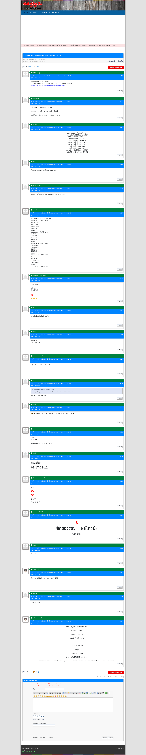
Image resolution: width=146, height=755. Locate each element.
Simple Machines (34, 748)
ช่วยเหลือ (118, 748)
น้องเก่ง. (65, 45)
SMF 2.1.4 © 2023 (26, 748)
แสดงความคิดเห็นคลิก (115, 67)
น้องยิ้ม (72, 45)
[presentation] (47, 731)
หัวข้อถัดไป (119, 61)
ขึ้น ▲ (122, 748)
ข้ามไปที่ (99, 677)
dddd (76, 45)
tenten (68, 45)
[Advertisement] (73, 29)
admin (79, 45)
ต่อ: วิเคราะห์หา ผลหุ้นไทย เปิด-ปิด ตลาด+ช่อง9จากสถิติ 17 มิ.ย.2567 (51, 76)
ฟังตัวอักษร (35, 719)
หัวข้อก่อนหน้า (111, 61)
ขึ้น (24, 672)
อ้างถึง (119, 90)
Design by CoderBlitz (26, 750)
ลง (23, 66)
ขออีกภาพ (41, 719)
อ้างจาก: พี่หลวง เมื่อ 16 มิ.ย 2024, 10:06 (44, 389)
